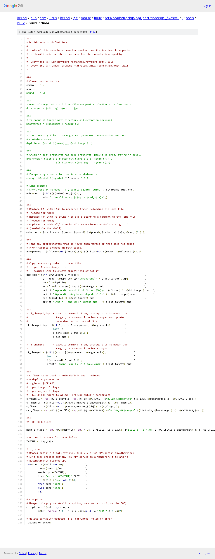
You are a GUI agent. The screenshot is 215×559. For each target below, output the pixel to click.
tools (190, 18)
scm (43, 18)
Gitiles (22, 553)
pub (33, 18)
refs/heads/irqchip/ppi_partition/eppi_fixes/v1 (142, 18)
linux (53, 18)
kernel (22, 18)
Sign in (207, 6)
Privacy (32, 553)
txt (199, 553)
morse (86, 18)
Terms (42, 553)
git (75, 18)
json (208, 553)
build (21, 23)
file (93, 32)
